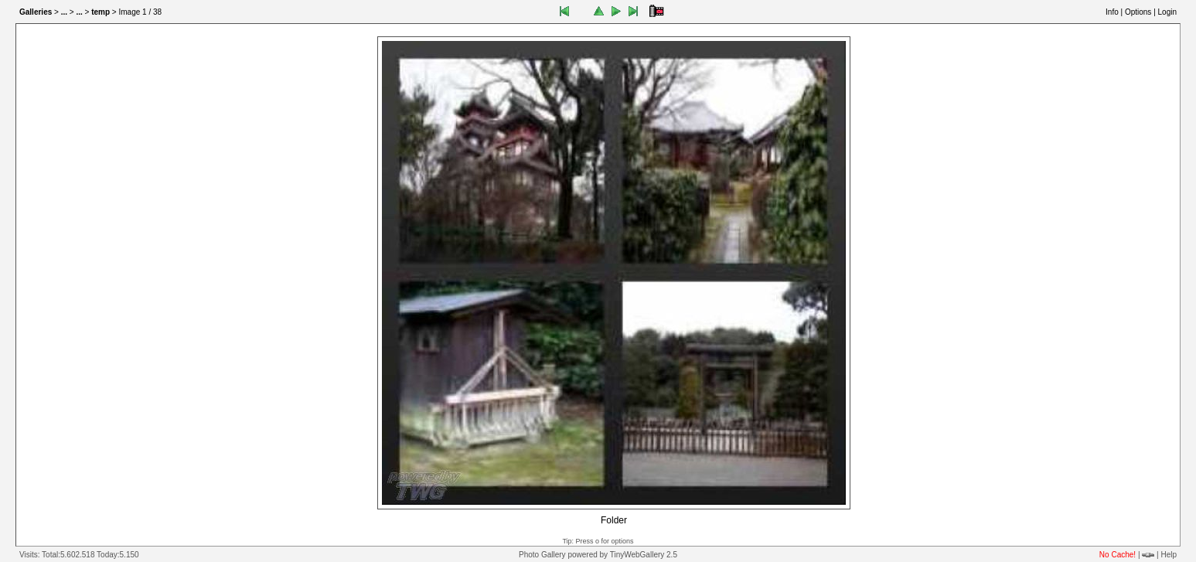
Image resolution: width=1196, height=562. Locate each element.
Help (1168, 554)
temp (100, 12)
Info (1112, 12)
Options (1138, 12)
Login (1167, 12)
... (64, 12)
